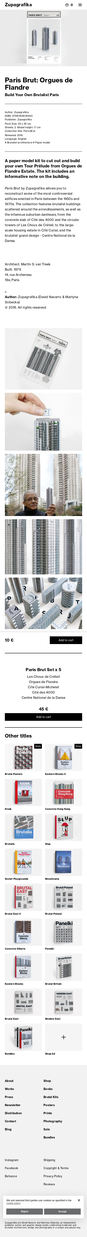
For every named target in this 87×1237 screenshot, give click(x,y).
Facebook (11, 1168)
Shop (47, 1081)
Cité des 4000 (43, 692)
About (9, 1081)
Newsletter (13, 1105)
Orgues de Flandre (43, 682)
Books (48, 1089)
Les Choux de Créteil (43, 677)
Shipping (49, 1160)
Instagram (11, 1160)
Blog (8, 1129)
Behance (11, 1176)
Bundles (49, 1137)
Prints (48, 1113)
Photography (53, 1121)
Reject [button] (24, 1211)
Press (9, 1097)
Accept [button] (62, 1211)
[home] (18, 4)
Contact (10, 1121)
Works (9, 1089)
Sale (47, 1129)
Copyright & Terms (56, 1168)
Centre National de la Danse (43, 698)
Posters (49, 1105)
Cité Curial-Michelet (43, 687)
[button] (80, 5)
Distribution (13, 1113)
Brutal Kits (51, 1097)
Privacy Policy (53, 1176)
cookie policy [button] (13, 1203)
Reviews (49, 1184)
